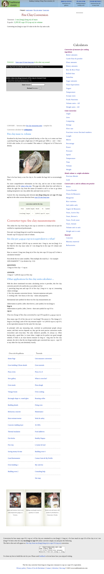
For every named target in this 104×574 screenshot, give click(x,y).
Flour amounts (71, 62)
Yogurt (68, 88)
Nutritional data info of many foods (95, 3)
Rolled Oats (70, 73)
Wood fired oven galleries (66, 3)
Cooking (37, 1)
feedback (42, 557)
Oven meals (12, 385)
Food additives (40, 431)
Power (68, 147)
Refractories (70, 245)
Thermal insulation (14, 431)
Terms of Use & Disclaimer (36, 569)
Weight (68, 169)
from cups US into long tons (25, 62)
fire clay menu (38, 10)
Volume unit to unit (73, 227)
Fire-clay (11, 445)
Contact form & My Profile (44, 458)
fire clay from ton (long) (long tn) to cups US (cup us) (43, 543)
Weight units (71, 107)
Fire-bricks (11, 438)
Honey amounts (72, 66)
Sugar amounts (71, 81)
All (53, 1)
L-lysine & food (40, 445)
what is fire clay (26, 186)
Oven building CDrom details (17, 365)
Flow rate (69, 128)
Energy (68, 125)
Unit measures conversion (43, 358)
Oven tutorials (39, 365)
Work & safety (39, 418)
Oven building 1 (13, 465)
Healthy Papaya (40, 438)
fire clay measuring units (34, 126)
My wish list (39, 465)
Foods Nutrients (72, 99)
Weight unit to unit (73, 231)
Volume (69, 166)
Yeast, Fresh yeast (73, 220)
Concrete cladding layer (15, 425)
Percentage (70, 143)
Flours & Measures (73, 194)
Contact (48, 569)
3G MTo (37, 425)
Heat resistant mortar (14, 418)
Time (68, 162)
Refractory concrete (14, 412)
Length (68, 136)
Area (68, 117)
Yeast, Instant (71, 224)
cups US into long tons (41, 197)
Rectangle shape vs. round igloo (18, 398)
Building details (13, 405)
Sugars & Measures (73, 209)
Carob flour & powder (74, 58)
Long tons (46, 10)
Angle (68, 114)
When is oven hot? (41, 378)
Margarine (70, 198)
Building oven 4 (40, 451)
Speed (68, 155)
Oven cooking (39, 392)
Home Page (11, 358)
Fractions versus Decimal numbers (79, 132)
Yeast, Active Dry (72, 212)
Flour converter (48, 1)
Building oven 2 (13, 471)
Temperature (70, 92)
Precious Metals (72, 176)
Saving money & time (15, 451)
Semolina (69, 77)
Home (11, 3)
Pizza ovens (12, 372)
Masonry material (72, 241)
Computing (70, 121)
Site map (38, 478)
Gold (68, 180)
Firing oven (38, 405)
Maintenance (39, 412)
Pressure (69, 151)
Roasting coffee (40, 398)
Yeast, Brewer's (72, 216)
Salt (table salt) (72, 205)
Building (31, 1)
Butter (68, 186)
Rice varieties (71, 201)
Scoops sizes (71, 96)
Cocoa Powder (71, 190)
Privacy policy (21, 569)
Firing (41, 1)
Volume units (71, 103)
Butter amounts (71, 55)
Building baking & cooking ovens (80, 3)
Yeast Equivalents (72, 85)
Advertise (55, 569)
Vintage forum (12, 392)
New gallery (12, 378)
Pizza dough (39, 385)
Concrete (69, 238)
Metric (68, 140)
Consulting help (40, 471)
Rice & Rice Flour (73, 70)
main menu (29, 10)
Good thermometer (14, 458)
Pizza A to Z (39, 372)
